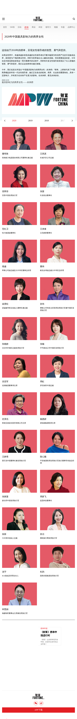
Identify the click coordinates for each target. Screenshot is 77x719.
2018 (47, 120)
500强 (12, 27)
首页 (5, 27)
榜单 (26, 27)
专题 (63, 27)
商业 (33, 27)
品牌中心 (71, 27)
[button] (72, 121)
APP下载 (38, 710)
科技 (40, 27)
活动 (19, 27)
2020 (14, 120)
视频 (56, 27)
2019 (30, 120)
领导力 (48, 27)
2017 (63, 120)
